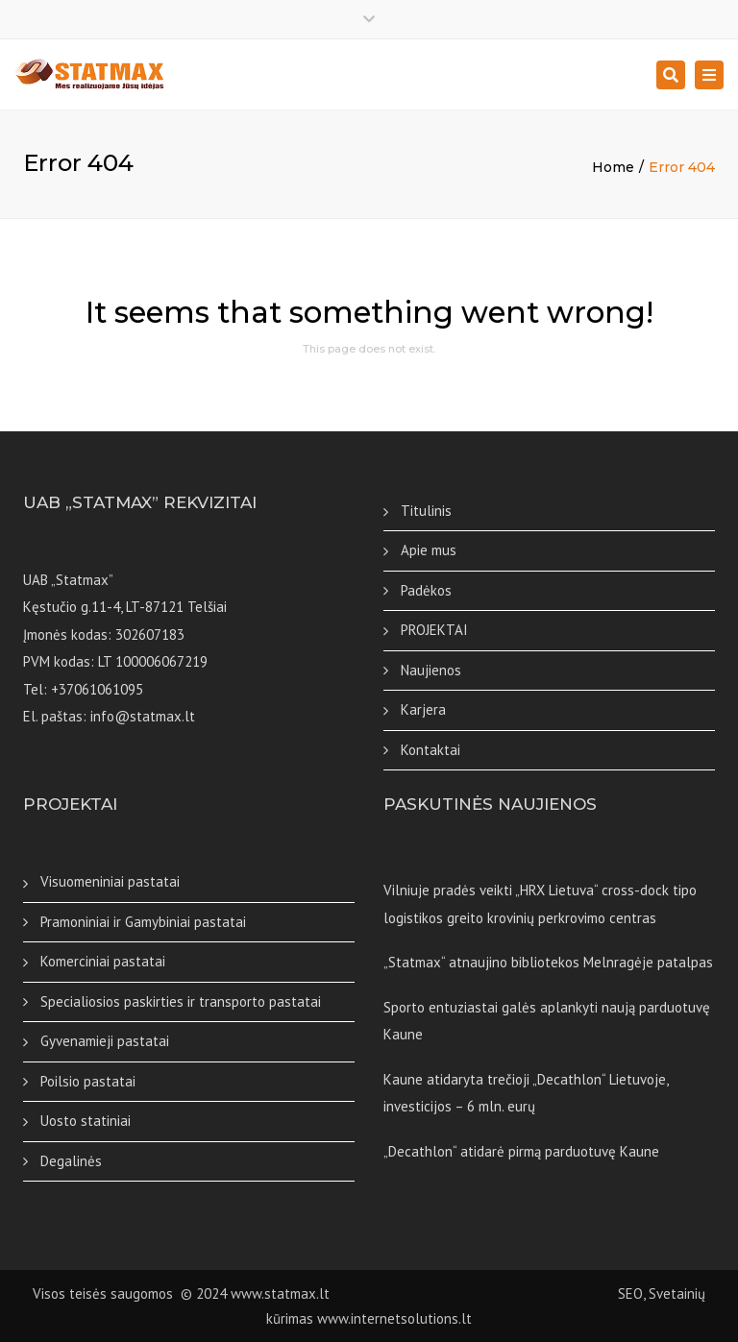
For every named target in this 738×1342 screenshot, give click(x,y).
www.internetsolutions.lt (394, 1318)
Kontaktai (430, 750)
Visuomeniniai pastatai (110, 881)
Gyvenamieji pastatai (104, 1041)
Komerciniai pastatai (102, 961)
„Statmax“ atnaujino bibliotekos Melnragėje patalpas (548, 962)
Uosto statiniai (85, 1120)
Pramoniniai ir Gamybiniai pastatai (143, 922)
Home (613, 167)
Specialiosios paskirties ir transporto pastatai (180, 1001)
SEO (488, 1293)
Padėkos (426, 590)
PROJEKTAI (434, 630)
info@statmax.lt (142, 716)
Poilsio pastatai (87, 1081)
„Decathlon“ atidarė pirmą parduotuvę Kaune (521, 1151)
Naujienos (431, 670)
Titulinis (426, 510)
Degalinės (71, 1161)
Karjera (423, 709)
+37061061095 (97, 689)
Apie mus (428, 550)
